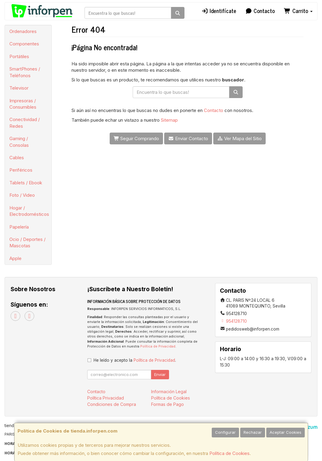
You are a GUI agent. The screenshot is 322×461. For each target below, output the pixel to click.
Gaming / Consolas (19, 142)
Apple (15, 258)
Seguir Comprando (136, 138)
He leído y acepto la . (135, 360)
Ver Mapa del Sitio (239, 138)
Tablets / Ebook (25, 183)
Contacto (260, 10)
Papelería (19, 227)
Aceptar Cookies (285, 432)
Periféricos (20, 170)
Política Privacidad (105, 397)
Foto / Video (22, 195)
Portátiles (19, 56)
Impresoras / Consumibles (22, 104)
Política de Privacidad (157, 346)
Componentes (24, 44)
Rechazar (253, 432)
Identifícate (218, 10)
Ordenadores (23, 31)
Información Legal (169, 391)
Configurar (225, 432)
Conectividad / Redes (24, 123)
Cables (16, 157)
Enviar (160, 374)
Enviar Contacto (188, 138)
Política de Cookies (229, 453)
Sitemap (169, 120)
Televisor (18, 88)
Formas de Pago (167, 404)
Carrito (298, 10)
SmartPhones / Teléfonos (24, 72)
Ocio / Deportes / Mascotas (27, 242)
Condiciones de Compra (111, 404)
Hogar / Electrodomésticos (29, 211)
